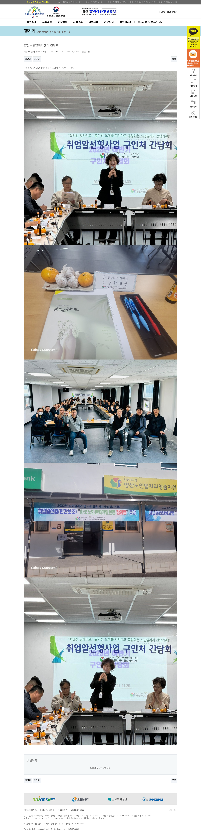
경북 (95, 2)
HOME (162, 12)
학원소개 (31, 22)
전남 (146, 2)
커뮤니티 (109, 22)
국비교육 (93, 22)
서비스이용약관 (48, 810)
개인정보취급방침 (31, 810)
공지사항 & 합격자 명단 (150, 22)
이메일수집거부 (77, 810)
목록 (174, 59)
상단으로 (172, 810)
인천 (73, 2)
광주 (139, 2)
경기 (80, 2)
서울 (175, 2)
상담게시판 (172, 12)
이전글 (28, 59)
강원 (161, 2)
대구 (110, 2)
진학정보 (62, 22)
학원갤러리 (126, 22)
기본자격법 (62, 810)
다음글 (37, 59)
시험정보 (78, 22)
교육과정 (47, 22)
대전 (117, 2)
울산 (102, 2)
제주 (168, 2)
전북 (153, 2)
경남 (88, 2)
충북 (131, 2)
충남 (124, 2)
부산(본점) (63, 2)
